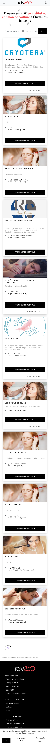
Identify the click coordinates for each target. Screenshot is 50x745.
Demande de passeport (15, 724)
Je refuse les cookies (41, 740)
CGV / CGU (10, 690)
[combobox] (12, 31)
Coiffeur (9, 707)
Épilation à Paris (12, 720)
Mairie (8, 711)
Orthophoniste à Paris (14, 727)
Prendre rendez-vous (25, 83)
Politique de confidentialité (16, 694)
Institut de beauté (12, 703)
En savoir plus (21, 739)
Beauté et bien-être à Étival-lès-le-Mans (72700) (20, 657)
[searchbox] (12, 31)
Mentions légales (12, 686)
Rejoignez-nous (12, 683)
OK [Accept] (6, 741)
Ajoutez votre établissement (16, 679)
